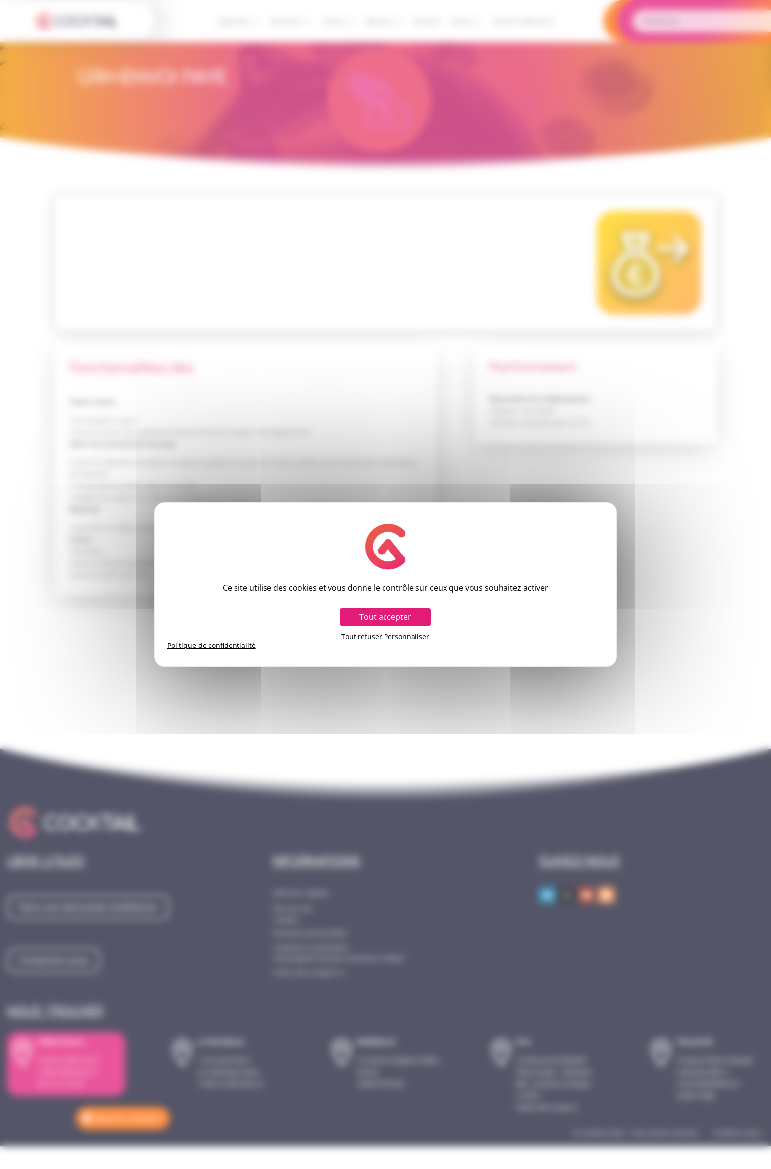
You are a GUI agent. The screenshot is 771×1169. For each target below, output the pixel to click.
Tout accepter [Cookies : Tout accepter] (385, 617)
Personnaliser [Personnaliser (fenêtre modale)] (406, 636)
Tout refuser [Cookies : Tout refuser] (361, 636)
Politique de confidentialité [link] (211, 645)
